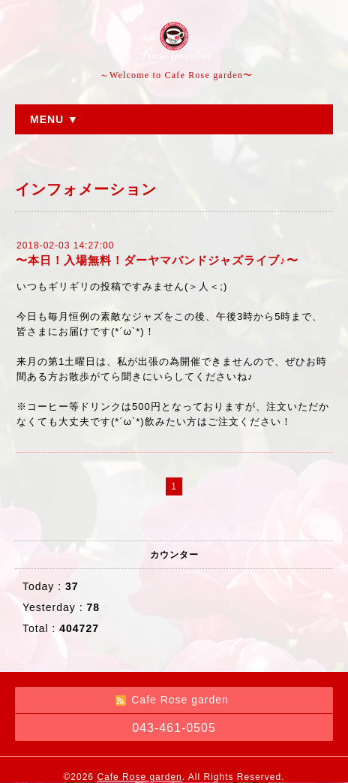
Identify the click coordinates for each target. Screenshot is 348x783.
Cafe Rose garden (139, 777)
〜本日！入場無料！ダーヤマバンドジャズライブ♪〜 (157, 260)
